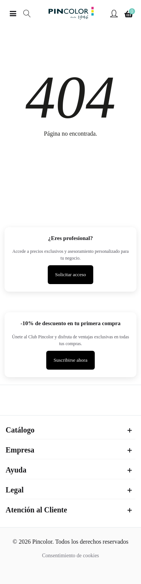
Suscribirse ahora (71, 360)
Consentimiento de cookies (70, 555)
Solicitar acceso (70, 274)
